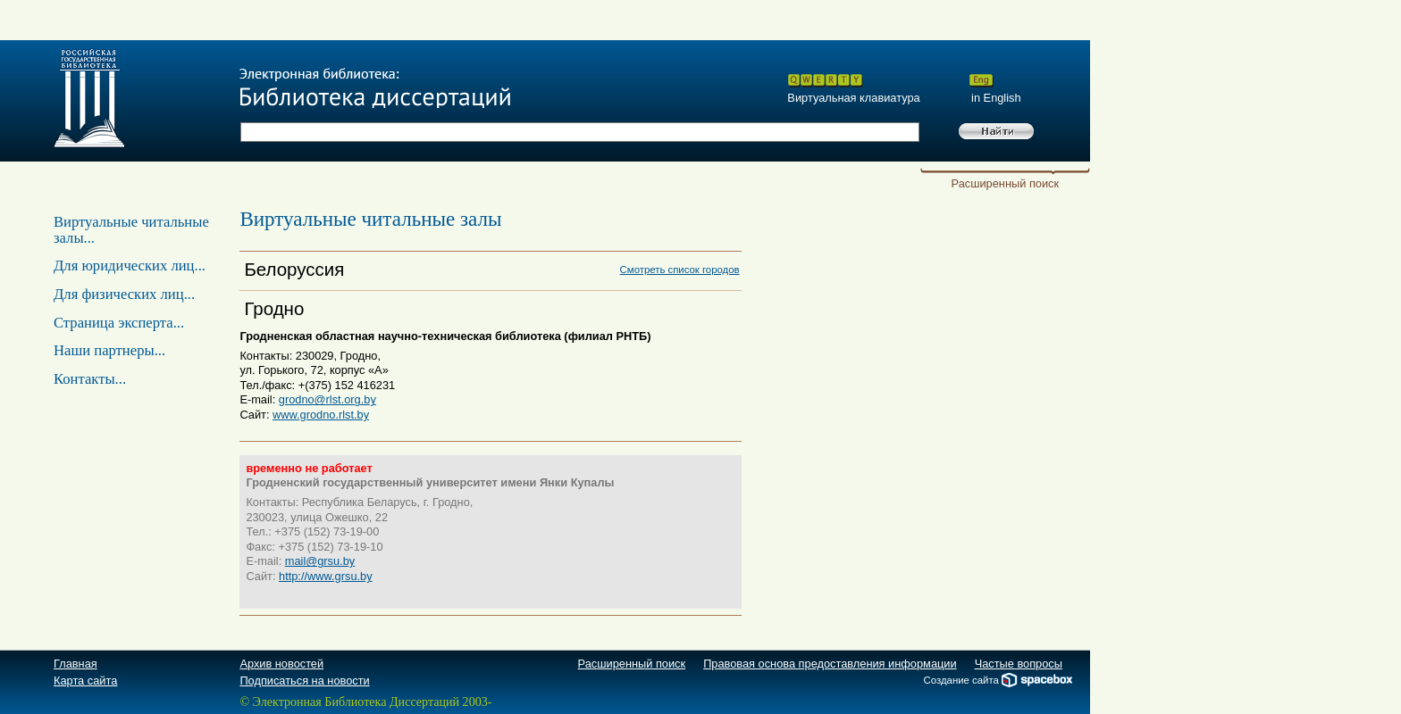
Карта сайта (85, 680)
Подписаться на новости (304, 680)
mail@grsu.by (320, 561)
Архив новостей (281, 663)
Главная (75, 663)
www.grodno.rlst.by (321, 414)
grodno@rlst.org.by (327, 399)
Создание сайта (998, 680)
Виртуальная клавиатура (853, 97)
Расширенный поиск (1006, 183)
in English (994, 97)
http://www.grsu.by (326, 576)
